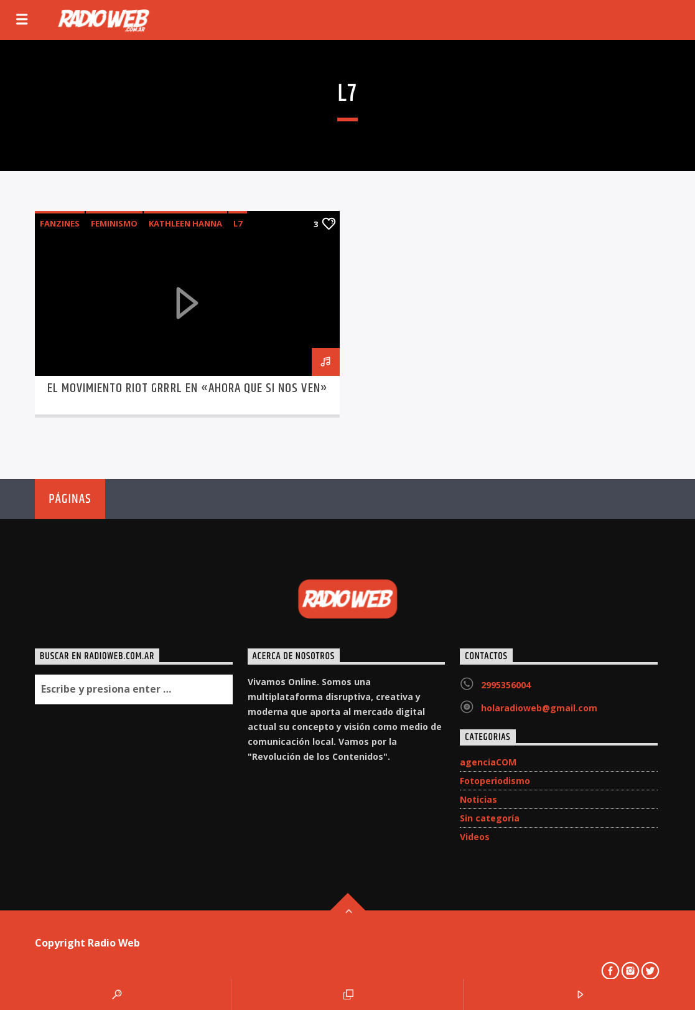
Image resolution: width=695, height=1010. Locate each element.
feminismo (114, 223)
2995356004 (506, 685)
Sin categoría (490, 818)
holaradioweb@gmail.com (539, 708)
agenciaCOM (488, 762)
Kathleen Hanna (185, 223)
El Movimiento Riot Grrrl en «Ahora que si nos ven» (187, 388)
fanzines (60, 223)
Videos (475, 837)
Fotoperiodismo (495, 781)
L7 (237, 223)
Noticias (478, 799)
